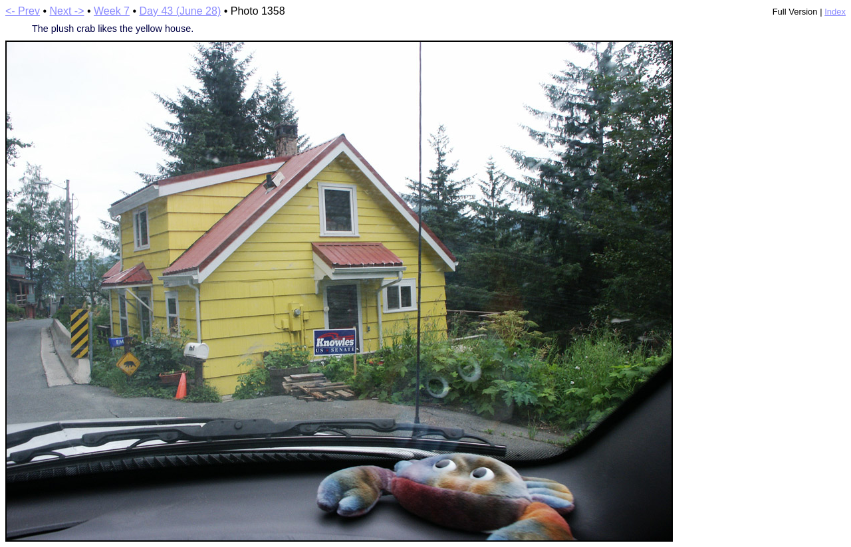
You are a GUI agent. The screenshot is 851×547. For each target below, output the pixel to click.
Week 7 (112, 11)
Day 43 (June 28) (180, 11)
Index (835, 12)
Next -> (67, 11)
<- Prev (22, 11)
